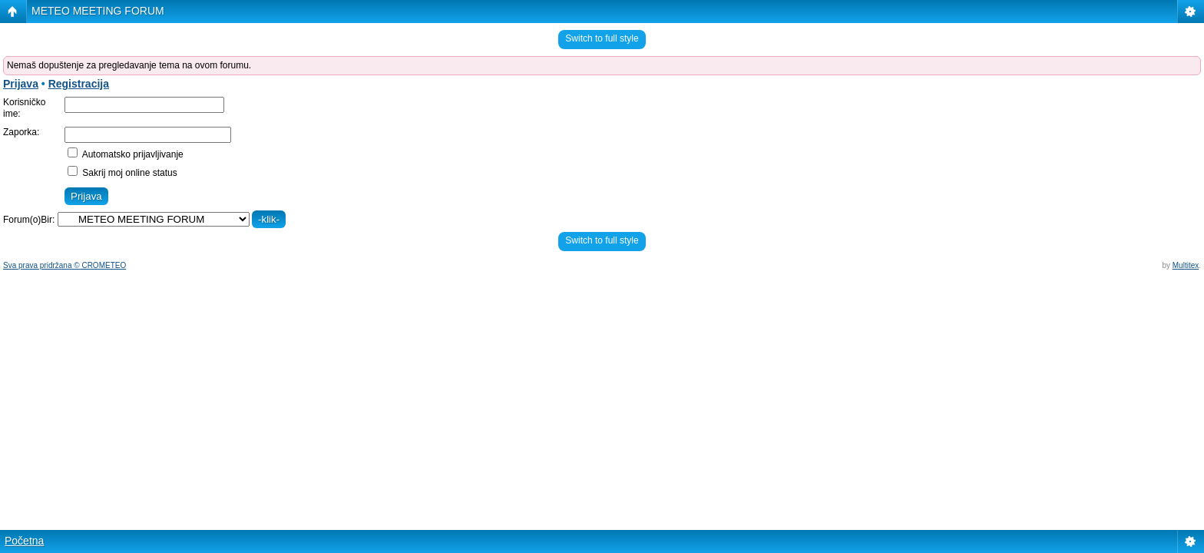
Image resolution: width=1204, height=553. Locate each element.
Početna (24, 541)
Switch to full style (601, 38)
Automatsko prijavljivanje (126, 154)
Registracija (78, 84)
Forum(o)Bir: (29, 219)
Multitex (1186, 265)
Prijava (20, 84)
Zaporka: (21, 132)
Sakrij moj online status (122, 172)
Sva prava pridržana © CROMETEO (64, 265)
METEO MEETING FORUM (97, 11)
